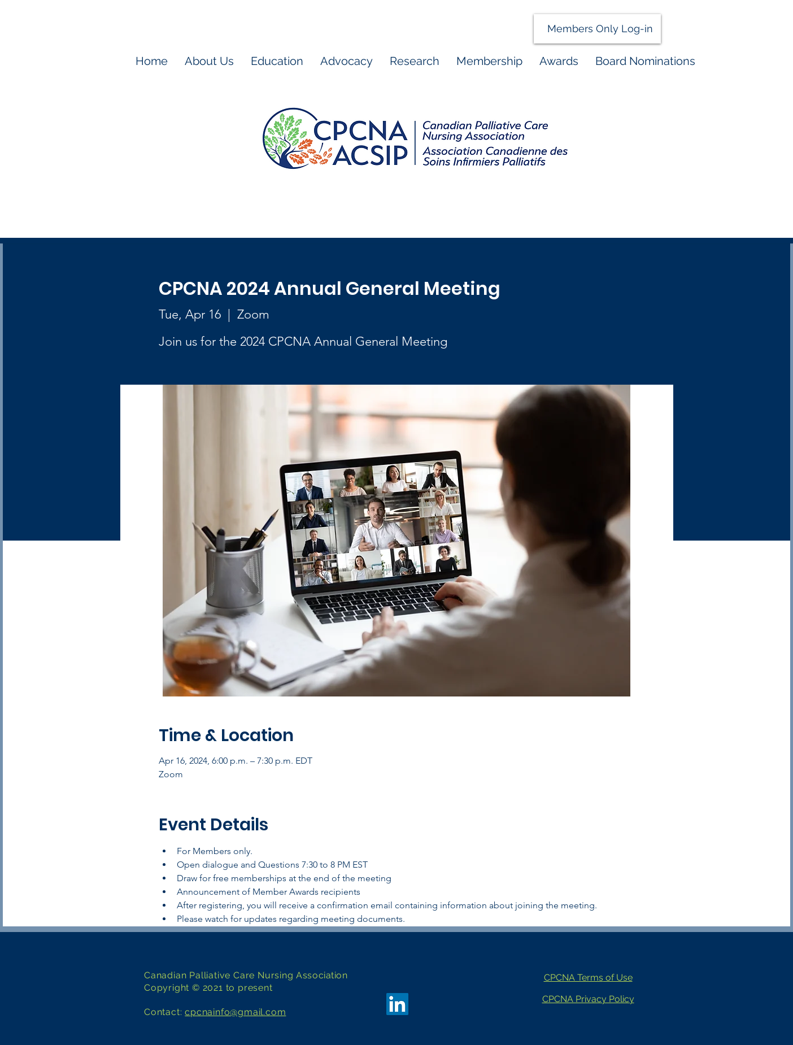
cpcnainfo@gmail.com (235, 1012)
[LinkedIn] (397, 1004)
